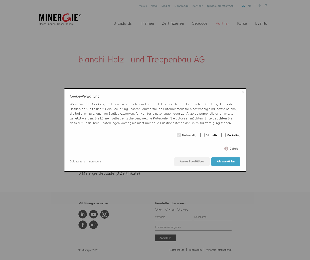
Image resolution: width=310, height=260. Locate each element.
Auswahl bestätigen (192, 161)
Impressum (94, 161)
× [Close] (243, 92)
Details (234, 148)
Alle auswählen (226, 161)
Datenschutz (77, 161)
